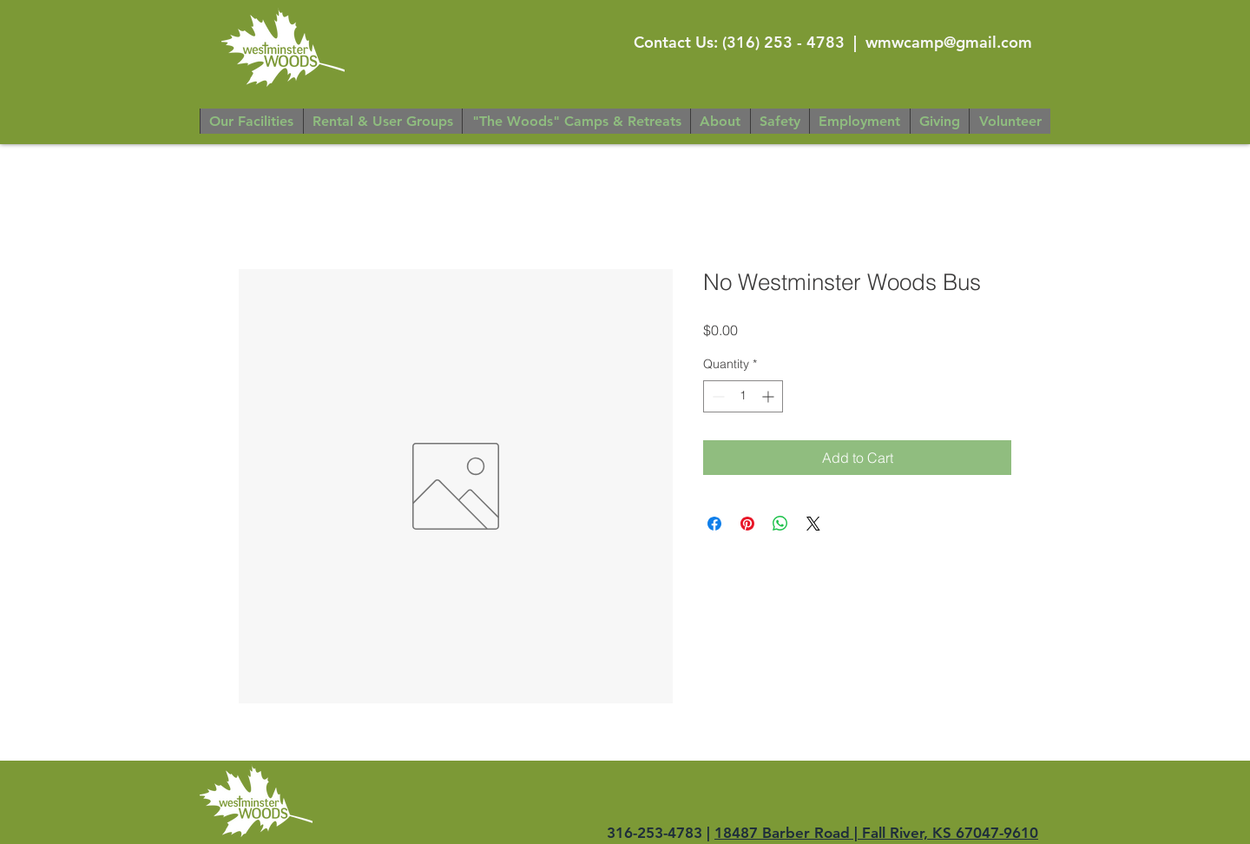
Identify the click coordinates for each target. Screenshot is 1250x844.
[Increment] (769, 396)
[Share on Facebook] (714, 523)
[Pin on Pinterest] (747, 523)
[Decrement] (716, 396)
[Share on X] (813, 523)
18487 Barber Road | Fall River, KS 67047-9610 (876, 832)
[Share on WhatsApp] (780, 523)
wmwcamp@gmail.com (948, 42)
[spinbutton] (743, 396)
